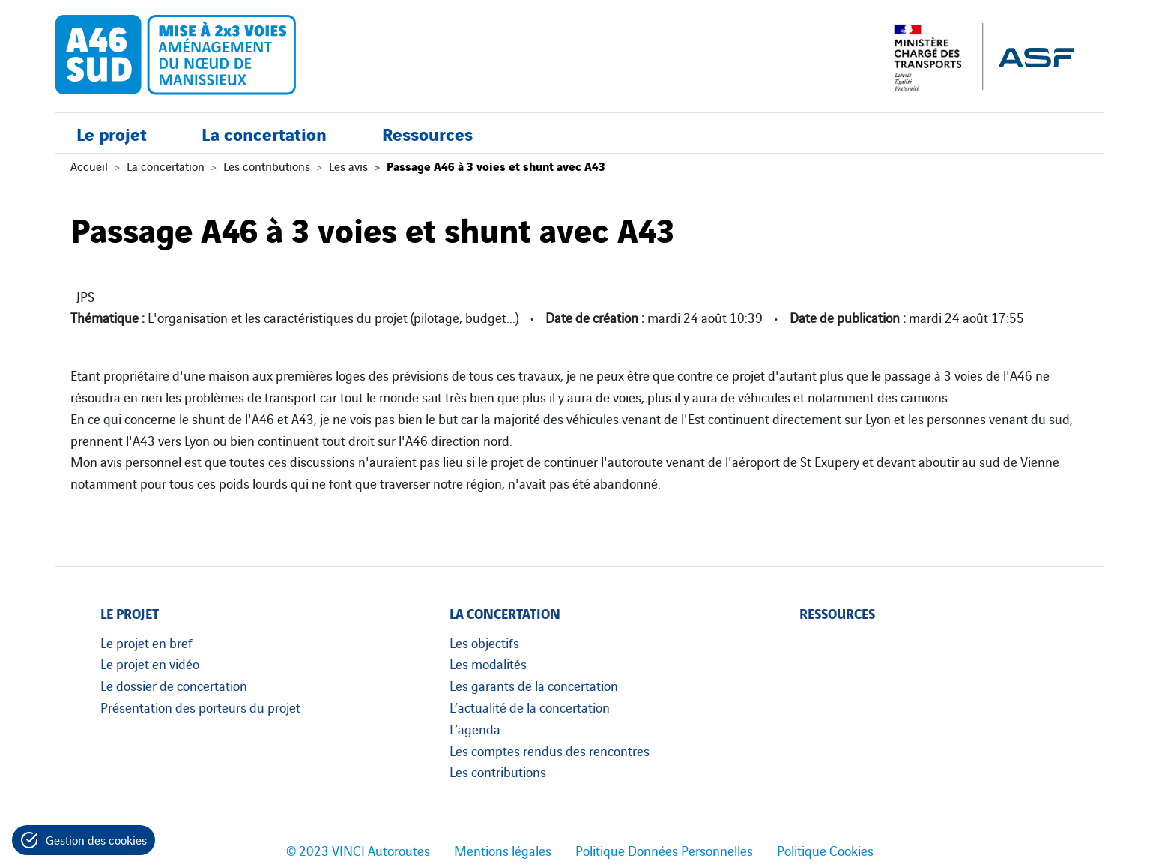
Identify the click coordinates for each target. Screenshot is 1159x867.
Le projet (111, 133)
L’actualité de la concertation (530, 706)
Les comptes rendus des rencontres (550, 750)
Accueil (89, 165)
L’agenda (475, 728)
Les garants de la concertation (534, 685)
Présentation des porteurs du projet (200, 706)
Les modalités (488, 663)
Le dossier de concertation (173, 685)
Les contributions (266, 165)
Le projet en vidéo (149, 663)
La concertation (264, 133)
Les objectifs (484, 642)
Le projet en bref (146, 642)
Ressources (427, 133)
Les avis (348, 165)
